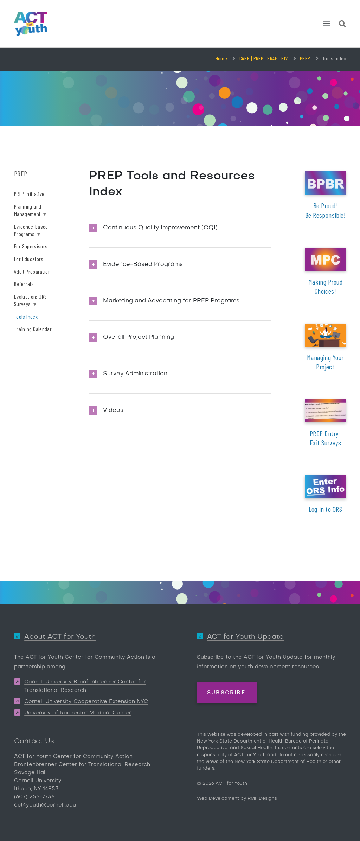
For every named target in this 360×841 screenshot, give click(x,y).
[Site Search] (342, 25)
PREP (305, 58)
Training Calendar (33, 328)
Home (221, 58)
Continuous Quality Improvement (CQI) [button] (160, 228)
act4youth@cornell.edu (45, 805)
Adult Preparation (32, 271)
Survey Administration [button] (135, 374)
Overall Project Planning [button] (138, 337)
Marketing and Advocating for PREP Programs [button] (171, 301)
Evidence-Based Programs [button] (143, 264)
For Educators (29, 258)
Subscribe (226, 692)
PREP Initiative (29, 193)
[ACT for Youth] (30, 23)
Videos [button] (113, 410)
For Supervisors (30, 246)
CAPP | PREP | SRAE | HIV (263, 58)
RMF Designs (262, 798)
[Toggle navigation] (326, 24)
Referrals (24, 283)
